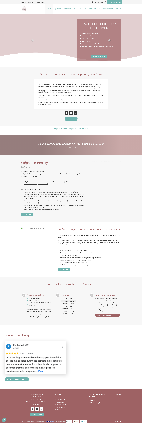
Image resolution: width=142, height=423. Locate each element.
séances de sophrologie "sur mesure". (36, 184)
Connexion (117, 421)
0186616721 (33, 305)
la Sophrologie (49, 100)
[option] (71, 40)
